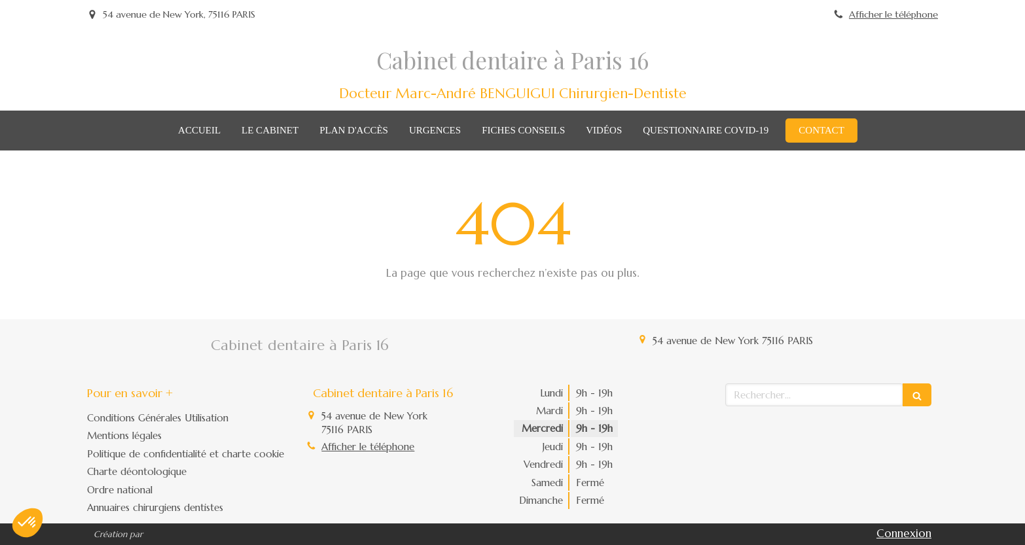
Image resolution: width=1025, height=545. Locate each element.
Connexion (903, 533)
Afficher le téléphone (893, 14)
